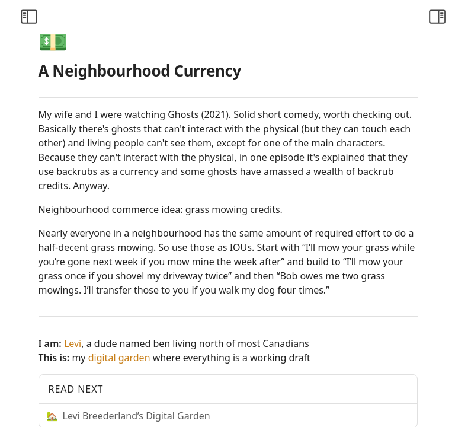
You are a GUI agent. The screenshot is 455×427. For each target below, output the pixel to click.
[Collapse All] (96, 45)
